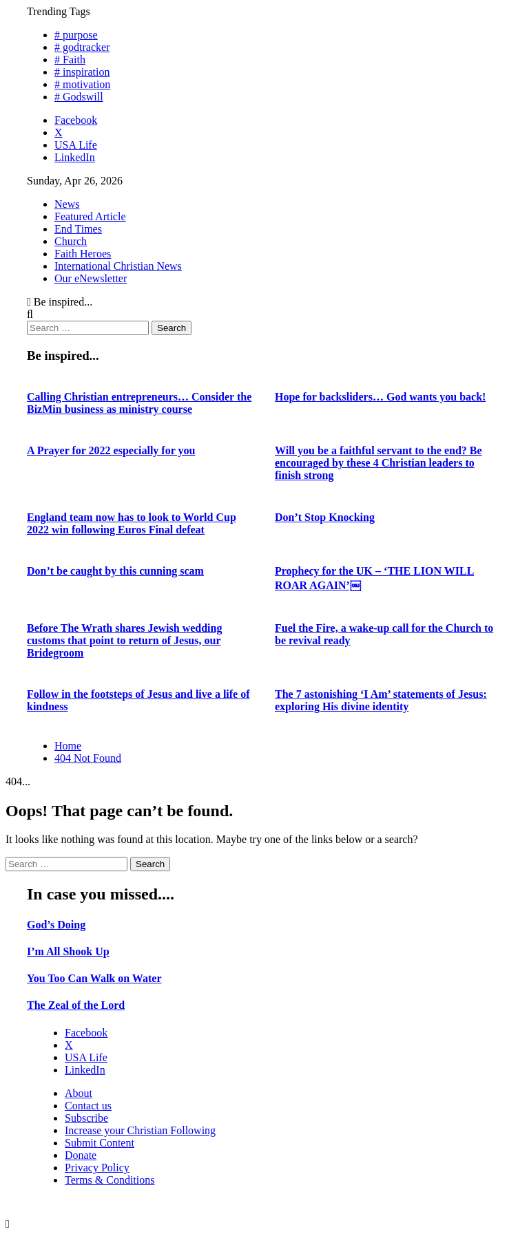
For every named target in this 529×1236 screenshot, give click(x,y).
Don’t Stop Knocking (325, 517)
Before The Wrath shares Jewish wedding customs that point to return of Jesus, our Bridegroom (124, 640)
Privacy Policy (97, 1167)
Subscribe (86, 1118)
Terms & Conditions (109, 1180)
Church (70, 241)
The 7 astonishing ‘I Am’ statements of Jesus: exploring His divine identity (381, 700)
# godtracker (82, 47)
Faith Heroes (82, 253)
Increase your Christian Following (140, 1130)
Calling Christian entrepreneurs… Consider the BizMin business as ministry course (139, 403)
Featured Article (90, 216)
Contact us (88, 1105)
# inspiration (82, 72)
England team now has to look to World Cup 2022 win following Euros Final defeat (131, 523)
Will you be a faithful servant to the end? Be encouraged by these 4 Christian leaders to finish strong (378, 463)
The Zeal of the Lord (76, 1005)
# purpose (76, 35)
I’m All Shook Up (68, 951)
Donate (80, 1155)
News (66, 204)
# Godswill (78, 97)
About (78, 1093)
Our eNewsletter (90, 278)
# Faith (69, 59)
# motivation (82, 84)
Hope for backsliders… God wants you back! (380, 397)
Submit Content (99, 1143)
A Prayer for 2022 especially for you (111, 450)
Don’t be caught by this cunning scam (115, 571)
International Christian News (118, 266)
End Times (78, 229)
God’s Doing (56, 924)
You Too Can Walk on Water (94, 978)
